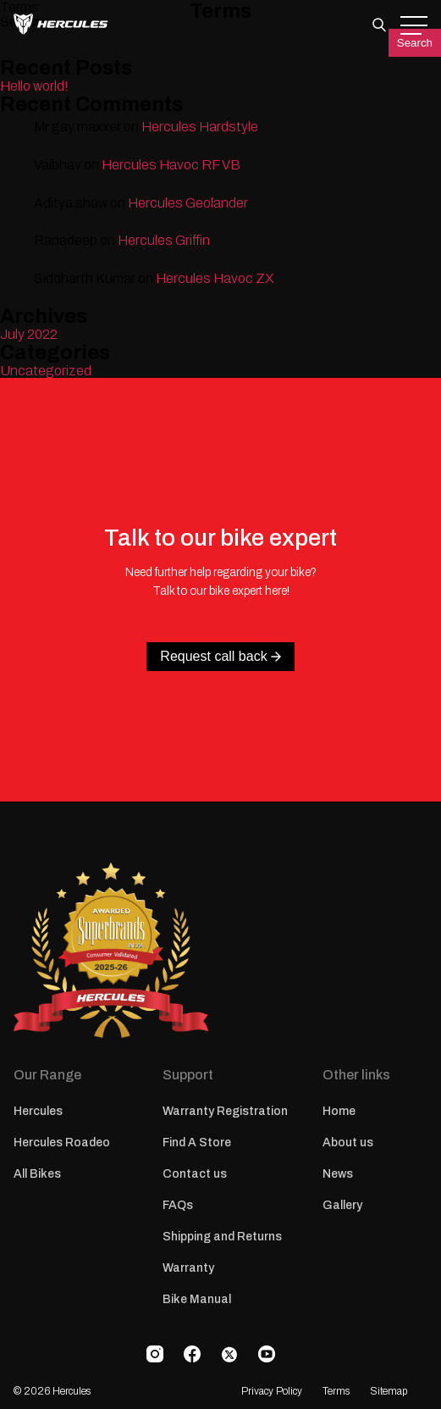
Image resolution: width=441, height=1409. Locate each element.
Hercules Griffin (164, 240)
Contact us (195, 1174)
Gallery (342, 1205)
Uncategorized (45, 370)
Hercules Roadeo (62, 1142)
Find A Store (197, 1142)
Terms (336, 1391)
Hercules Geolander (188, 203)
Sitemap (388, 1391)
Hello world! (34, 86)
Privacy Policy (271, 1391)
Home (339, 1111)
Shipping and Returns (222, 1236)
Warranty (188, 1268)
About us (347, 1142)
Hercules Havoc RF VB (171, 165)
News (337, 1174)
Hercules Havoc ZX (215, 278)
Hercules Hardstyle (199, 126)
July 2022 (29, 334)
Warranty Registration (225, 1111)
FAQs (178, 1205)
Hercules (38, 1111)
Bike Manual (197, 1299)
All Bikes (37, 1174)
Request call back (220, 656)
